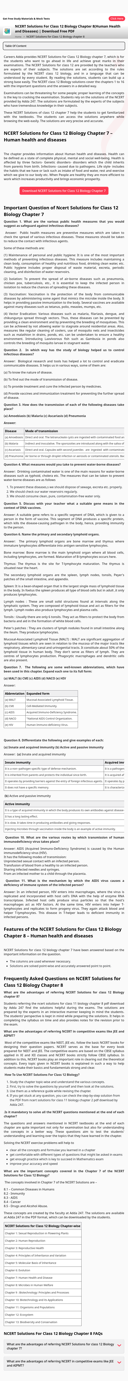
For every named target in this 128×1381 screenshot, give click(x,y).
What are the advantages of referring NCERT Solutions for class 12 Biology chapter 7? (60, 1346)
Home (18, 36)
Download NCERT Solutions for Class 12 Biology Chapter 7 (64, 191)
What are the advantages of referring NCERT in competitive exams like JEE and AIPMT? (60, 1363)
